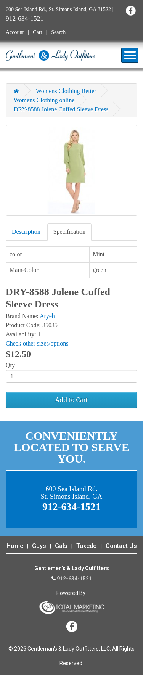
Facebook (130, 10)
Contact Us (121, 546)
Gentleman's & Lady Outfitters (50, 55)
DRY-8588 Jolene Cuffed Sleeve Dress (61, 109)
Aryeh (47, 316)
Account (15, 32)
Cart (37, 32)
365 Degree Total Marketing (71, 607)
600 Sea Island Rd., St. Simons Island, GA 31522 (58, 9)
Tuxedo (86, 546)
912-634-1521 (24, 18)
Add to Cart (71, 399)
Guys (39, 546)
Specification (69, 231)
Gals (61, 546)
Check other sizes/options (37, 343)
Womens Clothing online (44, 100)
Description (26, 231)
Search (58, 32)
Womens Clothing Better (66, 91)
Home (14, 546)
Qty (10, 365)
